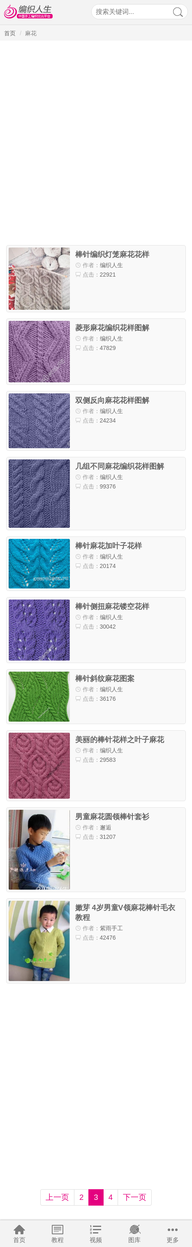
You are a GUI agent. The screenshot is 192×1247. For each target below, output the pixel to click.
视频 (96, 1239)
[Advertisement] (96, 143)
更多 (173, 1239)
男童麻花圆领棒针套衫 (112, 817)
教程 (57, 1239)
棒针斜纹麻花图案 (104, 679)
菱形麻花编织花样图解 (112, 328)
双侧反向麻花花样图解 (112, 400)
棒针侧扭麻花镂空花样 (112, 606)
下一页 (134, 1197)
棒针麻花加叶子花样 (108, 546)
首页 (19, 1239)
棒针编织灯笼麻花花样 (112, 254)
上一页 (57, 1197)
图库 (134, 1239)
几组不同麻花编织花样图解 (119, 466)
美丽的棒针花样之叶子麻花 (119, 740)
